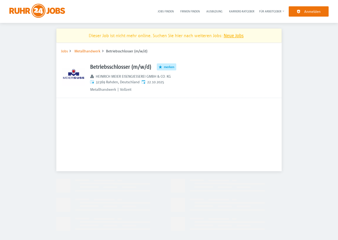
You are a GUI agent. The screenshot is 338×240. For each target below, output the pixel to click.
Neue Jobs (234, 35)
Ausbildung (214, 11)
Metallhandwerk (87, 51)
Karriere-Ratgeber (241, 11)
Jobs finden (166, 11)
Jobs (64, 51)
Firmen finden (190, 11)
